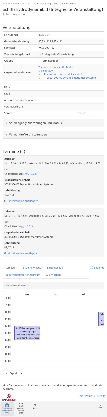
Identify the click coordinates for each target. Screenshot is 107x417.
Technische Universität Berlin (55, 67)
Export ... (13, 373)
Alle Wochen (53, 274)
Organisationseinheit (17, 180)
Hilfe (35, 406)
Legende (97, 267)
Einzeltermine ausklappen (21, 201)
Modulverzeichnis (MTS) (21, 409)
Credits (101, 396)
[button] (39, 337)
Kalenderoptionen (15, 285)
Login (100, 406)
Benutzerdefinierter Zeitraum (22, 274)
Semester (11, 267)
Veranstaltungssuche (47, 3)
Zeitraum (9, 159)
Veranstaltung (68, 3)
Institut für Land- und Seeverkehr (64, 74)
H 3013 (28, 226)
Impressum (85, 396)
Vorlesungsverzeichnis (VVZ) (17, 3)
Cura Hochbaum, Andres (28, 337)
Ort (6, 169)
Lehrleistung (12, 190)
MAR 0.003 (30, 173)
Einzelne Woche (31, 267)
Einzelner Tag (55, 267)
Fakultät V (47, 70)
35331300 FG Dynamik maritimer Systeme (71, 77)
